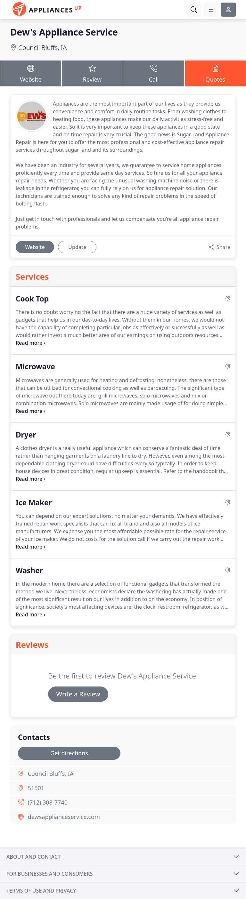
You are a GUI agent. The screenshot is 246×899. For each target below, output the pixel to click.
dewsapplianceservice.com (64, 817)
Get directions (69, 753)
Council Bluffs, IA (42, 47)
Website (30, 73)
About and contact (33, 856)
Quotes (215, 73)
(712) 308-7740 (48, 802)
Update (77, 247)
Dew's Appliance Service (64, 32)
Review (92, 73)
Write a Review (78, 694)
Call (153, 73)
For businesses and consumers (49, 873)
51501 (36, 788)
